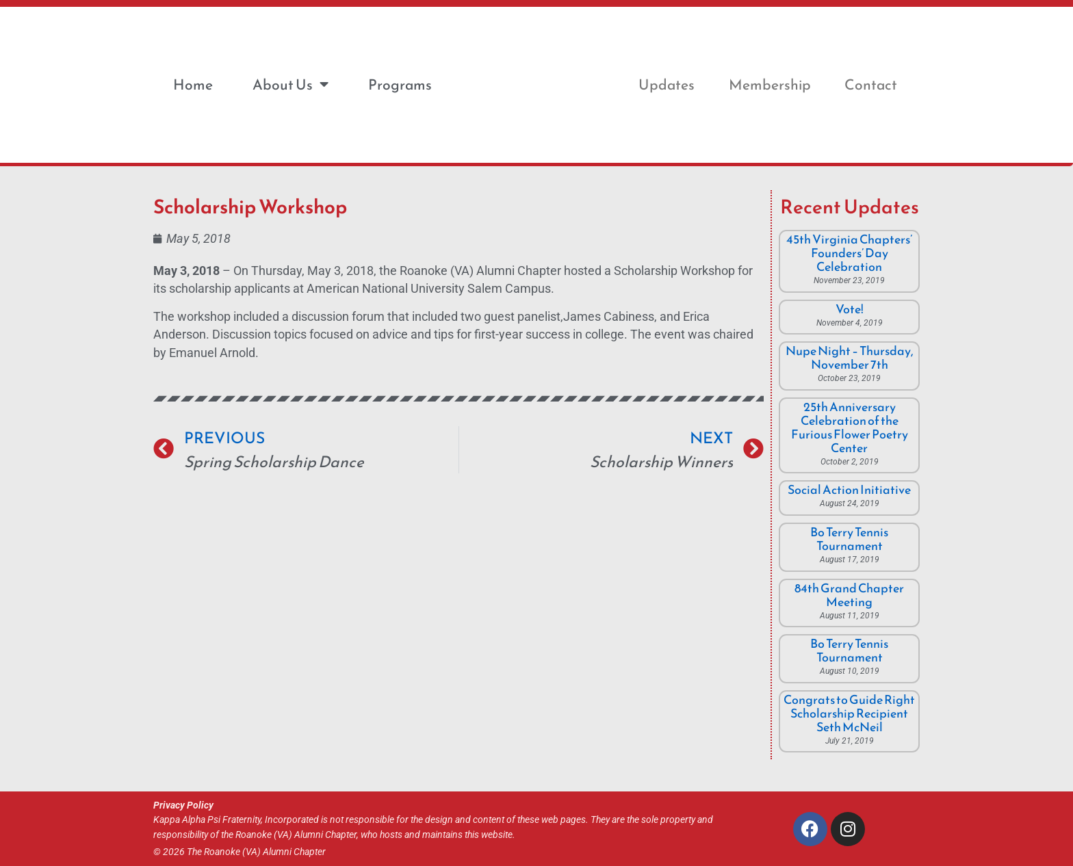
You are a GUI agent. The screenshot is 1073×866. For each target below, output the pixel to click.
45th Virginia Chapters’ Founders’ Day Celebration (849, 253)
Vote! (850, 309)
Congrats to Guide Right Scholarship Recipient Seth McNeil (849, 713)
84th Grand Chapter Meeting (849, 595)
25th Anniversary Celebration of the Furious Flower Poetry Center (849, 427)
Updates (666, 84)
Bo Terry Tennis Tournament (849, 539)
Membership (770, 84)
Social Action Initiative (849, 489)
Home (193, 84)
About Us (290, 84)
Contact (870, 84)
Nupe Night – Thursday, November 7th (850, 357)
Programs (400, 84)
